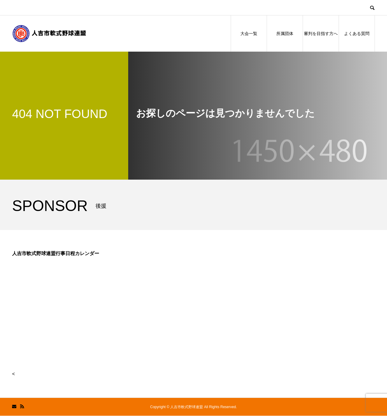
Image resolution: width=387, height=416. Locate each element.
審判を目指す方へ (321, 33)
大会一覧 (248, 33)
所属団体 (284, 33)
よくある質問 (356, 33)
